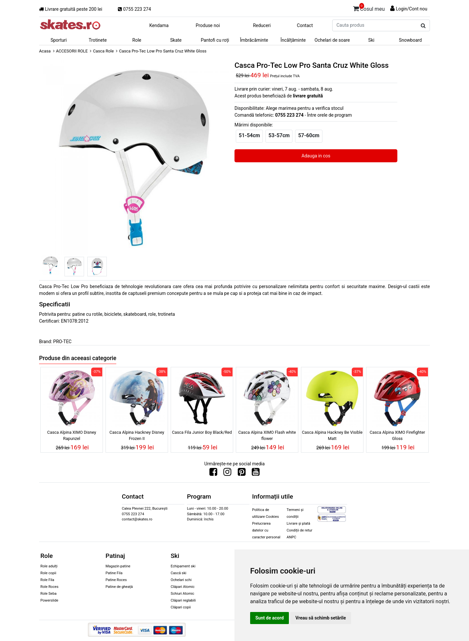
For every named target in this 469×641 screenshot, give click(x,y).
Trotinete (98, 40)
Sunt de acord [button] (269, 617)
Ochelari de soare (332, 40)
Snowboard (410, 40)
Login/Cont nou (411, 8)
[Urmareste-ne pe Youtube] (255, 473)
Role (136, 40)
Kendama (158, 25)
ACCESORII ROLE (72, 51)
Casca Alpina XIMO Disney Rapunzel (71, 435)
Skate (175, 40)
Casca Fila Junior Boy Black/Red (202, 432)
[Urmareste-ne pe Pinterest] (241, 473)
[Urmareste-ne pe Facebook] (213, 473)
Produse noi (208, 25)
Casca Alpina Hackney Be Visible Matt (332, 435)
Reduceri (262, 25)
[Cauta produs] (423, 26)
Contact (305, 25)
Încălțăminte (293, 40)
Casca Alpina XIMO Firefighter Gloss (397, 435)
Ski (371, 40)
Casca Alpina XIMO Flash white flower (267, 435)
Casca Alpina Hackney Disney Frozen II (136, 435)
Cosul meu (369, 8)
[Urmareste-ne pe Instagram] (227, 473)
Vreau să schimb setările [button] (320, 617)
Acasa (45, 51)
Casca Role (103, 51)
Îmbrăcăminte (254, 40)
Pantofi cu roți (215, 40)
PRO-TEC (62, 341)
